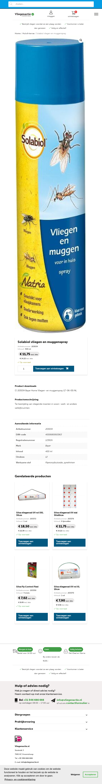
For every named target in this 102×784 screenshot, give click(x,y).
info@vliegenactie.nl (69, 699)
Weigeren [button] (75, 774)
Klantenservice (24, 728)
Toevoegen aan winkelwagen (49, 368)
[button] (81, 40)
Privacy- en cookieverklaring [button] (20, 779)
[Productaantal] (25, 369)
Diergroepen (22, 714)
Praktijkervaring (25, 721)
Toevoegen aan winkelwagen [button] (25, 542)
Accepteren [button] (90, 774)
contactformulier (76, 703)
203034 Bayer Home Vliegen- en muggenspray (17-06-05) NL (46, 390)
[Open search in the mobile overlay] (51, 4)
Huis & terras (28, 33)
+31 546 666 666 (34, 699)
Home (18, 33)
